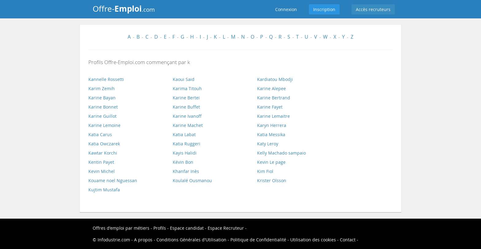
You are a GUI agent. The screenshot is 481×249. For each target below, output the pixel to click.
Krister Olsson (271, 180)
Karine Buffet (186, 107)
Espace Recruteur (226, 228)
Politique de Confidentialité (258, 240)
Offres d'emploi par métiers (121, 228)
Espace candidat (187, 228)
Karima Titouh (187, 88)
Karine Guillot (102, 116)
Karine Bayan (102, 98)
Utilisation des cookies (313, 240)
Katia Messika (271, 134)
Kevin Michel (101, 171)
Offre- (124, 8)
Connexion (286, 9)
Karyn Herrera (271, 125)
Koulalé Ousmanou (192, 180)
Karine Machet (188, 125)
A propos (143, 240)
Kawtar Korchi (102, 153)
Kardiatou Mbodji (275, 79)
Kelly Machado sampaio (281, 153)
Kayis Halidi (185, 153)
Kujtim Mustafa (104, 190)
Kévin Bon (183, 162)
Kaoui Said (183, 79)
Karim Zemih (101, 88)
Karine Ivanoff (187, 116)
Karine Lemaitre (273, 116)
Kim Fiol (265, 171)
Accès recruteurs (373, 9)
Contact (348, 240)
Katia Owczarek (104, 144)
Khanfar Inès (186, 171)
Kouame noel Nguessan (112, 180)
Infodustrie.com (114, 240)
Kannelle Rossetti (106, 79)
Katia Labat (184, 134)
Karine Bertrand (273, 98)
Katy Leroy (267, 144)
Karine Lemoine (104, 125)
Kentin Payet (101, 162)
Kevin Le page (271, 162)
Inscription (324, 9)
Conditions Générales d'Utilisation (191, 240)
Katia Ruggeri (186, 144)
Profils (159, 228)
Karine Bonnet (103, 107)
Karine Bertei (186, 98)
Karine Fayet (270, 107)
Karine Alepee (271, 88)
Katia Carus (100, 134)
